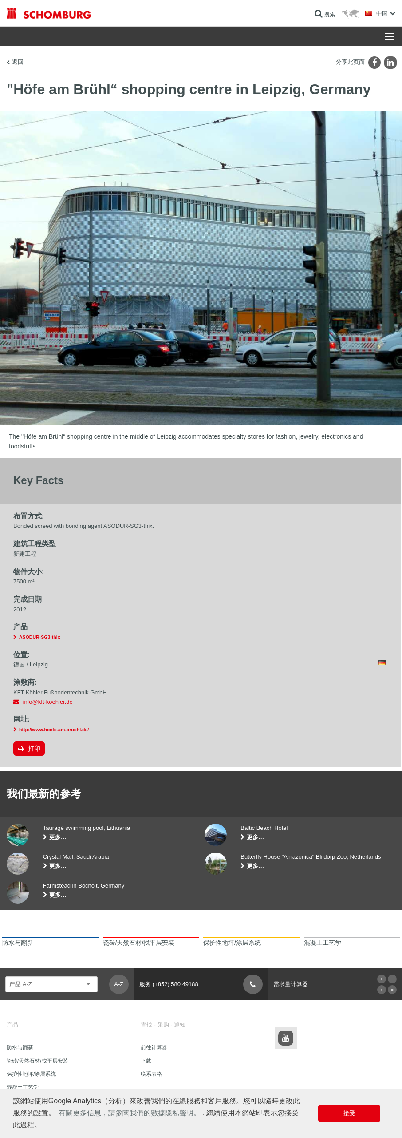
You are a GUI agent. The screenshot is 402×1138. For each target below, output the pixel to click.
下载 (146, 1061)
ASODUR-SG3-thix (39, 637)
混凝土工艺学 (23, 1087)
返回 (18, 62)
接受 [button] (349, 1113)
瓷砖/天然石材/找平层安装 (37, 1061)
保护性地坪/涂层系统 (31, 1074)
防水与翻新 (20, 1047)
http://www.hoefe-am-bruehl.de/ (54, 729)
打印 (34, 748)
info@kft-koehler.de (48, 701)
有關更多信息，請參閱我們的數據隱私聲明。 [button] (130, 1113)
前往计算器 (154, 1047)
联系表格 (151, 1074)
